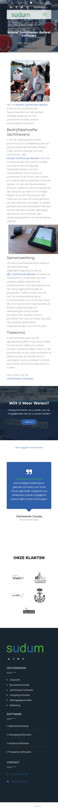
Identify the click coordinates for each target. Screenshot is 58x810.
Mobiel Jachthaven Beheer (32, 105)
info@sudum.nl (38, 3)
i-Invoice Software (18, 743)
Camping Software (20, 695)
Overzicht (15, 679)
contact (29, 422)
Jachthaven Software (20, 378)
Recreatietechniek (19, 684)
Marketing (15, 705)
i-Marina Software (18, 726)
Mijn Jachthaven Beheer (21, 274)
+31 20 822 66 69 (20, 3)
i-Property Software (19, 752)
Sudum (37, 806)
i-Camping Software (19, 734)
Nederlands (41, 7)
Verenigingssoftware (21, 700)
